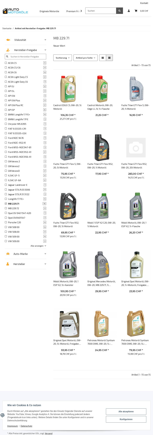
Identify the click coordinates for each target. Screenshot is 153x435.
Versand (48, 433)
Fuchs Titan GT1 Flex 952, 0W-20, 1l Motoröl (100, 165)
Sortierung (61, 57)
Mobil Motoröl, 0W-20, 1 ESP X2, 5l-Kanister (65, 283)
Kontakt (144, 2)
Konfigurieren (126, 419)
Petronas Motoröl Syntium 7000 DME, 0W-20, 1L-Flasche (101, 342)
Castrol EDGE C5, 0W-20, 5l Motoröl (67, 107)
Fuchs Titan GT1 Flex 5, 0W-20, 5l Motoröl (67, 165)
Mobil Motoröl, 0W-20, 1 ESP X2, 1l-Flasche (133, 224)
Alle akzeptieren (126, 411)
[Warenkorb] (141, 10)
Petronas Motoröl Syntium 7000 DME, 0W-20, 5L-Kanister (135, 342)
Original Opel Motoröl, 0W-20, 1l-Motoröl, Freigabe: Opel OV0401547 (135, 283)
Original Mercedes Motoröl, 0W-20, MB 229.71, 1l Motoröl (101, 283)
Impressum (12, 426)
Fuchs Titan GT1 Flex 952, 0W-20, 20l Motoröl (134, 165)
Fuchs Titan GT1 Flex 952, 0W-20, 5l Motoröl (66, 224)
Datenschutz (26, 426)
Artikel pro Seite (84, 57)
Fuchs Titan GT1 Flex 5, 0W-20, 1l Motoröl (135, 107)
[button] (128, 10)
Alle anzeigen (37, 245)
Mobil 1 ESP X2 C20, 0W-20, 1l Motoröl (101, 224)
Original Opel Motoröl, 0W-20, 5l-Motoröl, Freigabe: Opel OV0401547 (67, 342)
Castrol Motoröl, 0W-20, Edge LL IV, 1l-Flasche (100, 107)
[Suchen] (100, 10)
